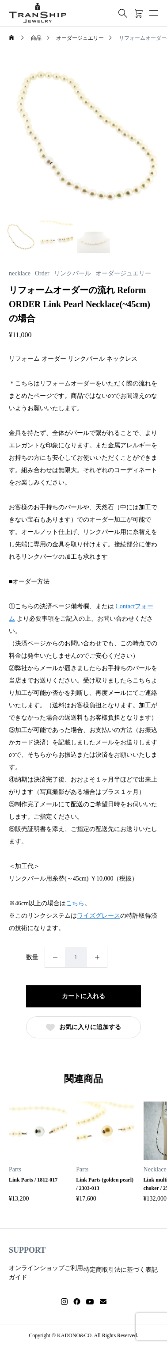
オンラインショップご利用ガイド (46, 1273)
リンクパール (72, 274)
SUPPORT (27, 1250)
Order (42, 274)
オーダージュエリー (123, 274)
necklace (19, 274)
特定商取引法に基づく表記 (121, 1269)
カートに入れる (83, 995)
